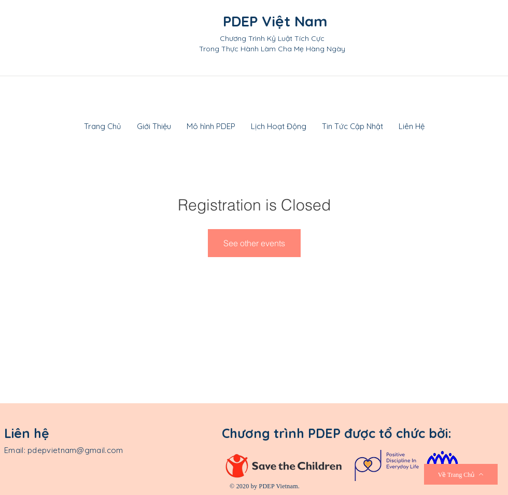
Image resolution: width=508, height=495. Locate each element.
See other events (254, 243)
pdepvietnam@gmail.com (75, 450)
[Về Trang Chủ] (461, 474)
